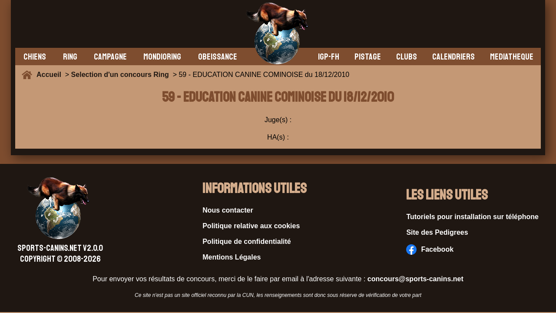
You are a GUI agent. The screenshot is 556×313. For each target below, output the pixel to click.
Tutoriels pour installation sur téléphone (472, 216)
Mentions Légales (231, 257)
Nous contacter (227, 210)
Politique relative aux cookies (251, 226)
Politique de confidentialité (246, 241)
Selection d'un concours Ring (120, 74)
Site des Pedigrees (437, 232)
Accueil (50, 74)
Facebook (429, 249)
